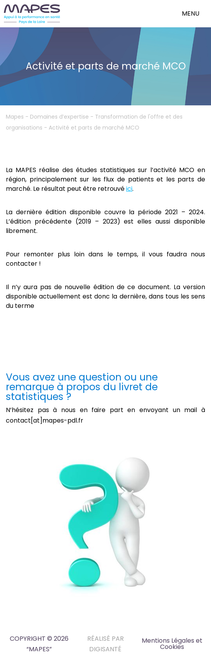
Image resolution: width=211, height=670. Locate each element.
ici (129, 188)
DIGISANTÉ (105, 649)
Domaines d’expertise (59, 117)
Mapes (15, 117)
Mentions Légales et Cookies (172, 643)
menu (190, 13)
